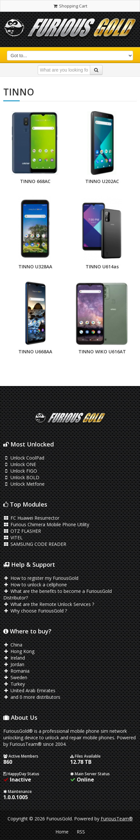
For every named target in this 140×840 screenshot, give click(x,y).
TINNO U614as (102, 266)
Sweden (15, 677)
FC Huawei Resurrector (31, 518)
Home (62, 832)
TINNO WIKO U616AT (102, 351)
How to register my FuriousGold (40, 578)
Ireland (14, 658)
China (12, 645)
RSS (81, 832)
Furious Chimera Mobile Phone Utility (46, 524)
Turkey (14, 684)
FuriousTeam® (117, 818)
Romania (16, 671)
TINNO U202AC (102, 181)
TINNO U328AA (35, 266)
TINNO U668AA (35, 351)
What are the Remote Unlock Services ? (48, 604)
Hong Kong (18, 651)
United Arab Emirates (29, 690)
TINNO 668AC (35, 181)
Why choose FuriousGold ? (35, 611)
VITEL (13, 537)
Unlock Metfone (24, 484)
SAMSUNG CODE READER (34, 544)
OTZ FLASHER (22, 531)
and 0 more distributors (31, 697)
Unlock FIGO (20, 471)
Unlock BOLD (21, 477)
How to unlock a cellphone (35, 584)
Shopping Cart (70, 6)
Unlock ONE (19, 464)
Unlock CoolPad (23, 458)
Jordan (13, 664)
